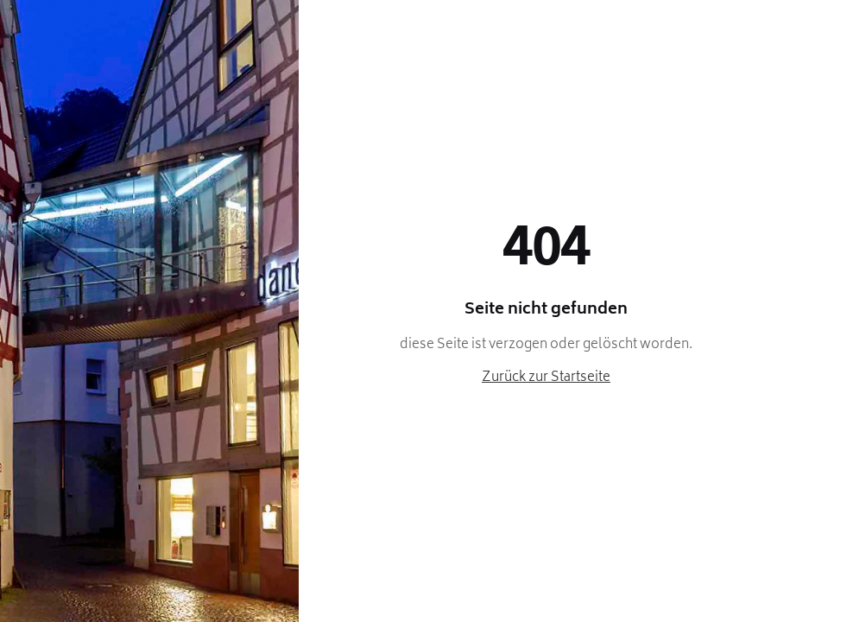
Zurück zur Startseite (546, 378)
